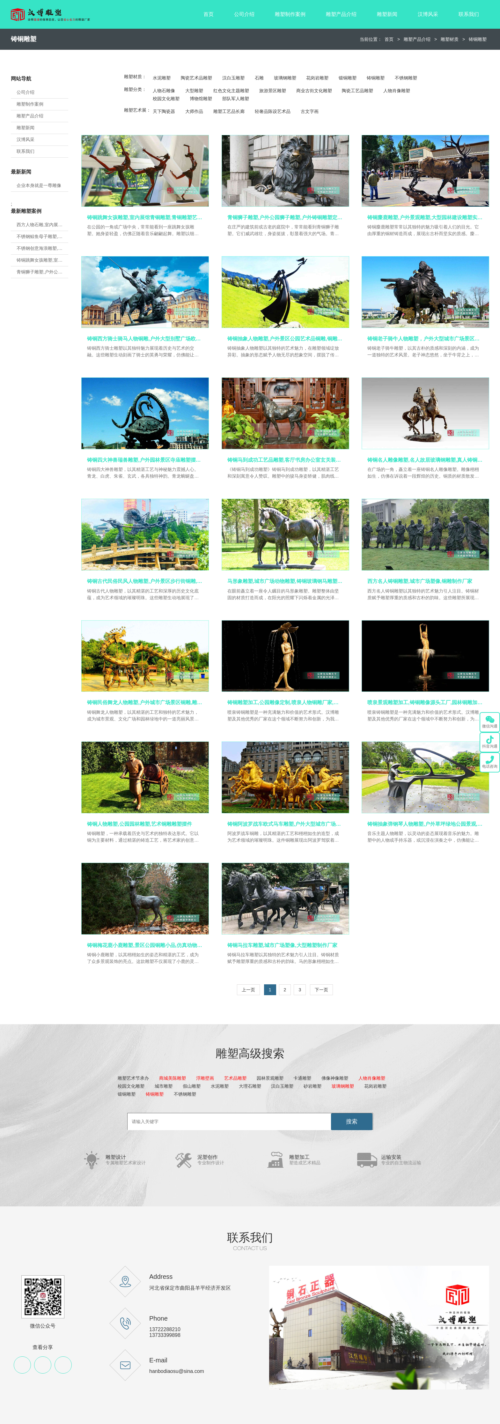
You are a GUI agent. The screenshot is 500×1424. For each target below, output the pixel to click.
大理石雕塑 (250, 1086)
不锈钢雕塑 (406, 77)
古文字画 (310, 111)
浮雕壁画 (205, 1078)
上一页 (248, 989)
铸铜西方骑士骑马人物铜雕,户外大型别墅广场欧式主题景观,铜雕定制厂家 (145, 338)
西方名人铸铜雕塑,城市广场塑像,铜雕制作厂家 (419, 581)
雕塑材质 (450, 39)
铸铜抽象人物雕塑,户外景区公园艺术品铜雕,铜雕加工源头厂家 (285, 338)
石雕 (259, 77)
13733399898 (164, 1335)
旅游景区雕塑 (272, 90)
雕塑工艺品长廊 (229, 111)
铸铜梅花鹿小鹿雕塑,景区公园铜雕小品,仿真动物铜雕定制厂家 (145, 945)
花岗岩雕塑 (317, 77)
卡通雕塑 (302, 1078)
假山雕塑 (192, 1086)
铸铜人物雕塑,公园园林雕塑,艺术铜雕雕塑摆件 (139, 824)
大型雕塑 (194, 90)
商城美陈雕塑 (172, 1078)
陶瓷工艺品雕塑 (357, 90)
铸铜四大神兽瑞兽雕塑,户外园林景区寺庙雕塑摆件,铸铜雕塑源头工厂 (145, 460)
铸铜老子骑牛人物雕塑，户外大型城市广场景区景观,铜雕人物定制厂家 (425, 338)
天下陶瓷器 (164, 111)
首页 (208, 14)
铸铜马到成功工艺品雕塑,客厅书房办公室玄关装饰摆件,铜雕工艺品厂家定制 (285, 460)
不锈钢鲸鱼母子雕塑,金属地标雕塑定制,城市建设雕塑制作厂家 (42, 236)
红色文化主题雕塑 (231, 90)
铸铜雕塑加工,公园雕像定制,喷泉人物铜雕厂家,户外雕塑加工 (285, 702)
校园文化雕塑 (166, 98)
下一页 (321, 989)
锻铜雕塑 (348, 77)
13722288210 (164, 1329)
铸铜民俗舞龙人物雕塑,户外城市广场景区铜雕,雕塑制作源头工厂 (145, 702)
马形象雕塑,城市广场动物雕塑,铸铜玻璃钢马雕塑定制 (285, 581)
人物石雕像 (164, 90)
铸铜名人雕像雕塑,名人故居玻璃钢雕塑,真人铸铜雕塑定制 (425, 460)
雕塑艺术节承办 (133, 1078)
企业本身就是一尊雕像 (39, 185)
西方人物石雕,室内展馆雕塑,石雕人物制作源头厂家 (42, 224)
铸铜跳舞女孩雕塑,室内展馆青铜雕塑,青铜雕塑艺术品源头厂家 (42, 260)
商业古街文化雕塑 (314, 90)
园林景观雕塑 (270, 1078)
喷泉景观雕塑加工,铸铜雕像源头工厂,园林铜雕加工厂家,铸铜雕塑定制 (425, 702)
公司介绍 (244, 14)
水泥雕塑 (162, 77)
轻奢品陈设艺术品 (272, 111)
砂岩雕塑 (312, 1086)
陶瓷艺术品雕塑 (196, 77)
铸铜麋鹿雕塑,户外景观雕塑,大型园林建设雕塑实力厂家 (425, 217)
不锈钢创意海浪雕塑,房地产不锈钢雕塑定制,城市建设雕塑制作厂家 (42, 248)
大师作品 (194, 111)
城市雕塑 (164, 1086)
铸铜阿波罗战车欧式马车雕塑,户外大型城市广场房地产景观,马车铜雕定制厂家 (285, 824)
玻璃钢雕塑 (285, 77)
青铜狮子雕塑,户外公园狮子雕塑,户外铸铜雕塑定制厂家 (42, 271)
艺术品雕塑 (235, 1078)
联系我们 (469, 14)
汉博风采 (428, 14)
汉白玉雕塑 (233, 77)
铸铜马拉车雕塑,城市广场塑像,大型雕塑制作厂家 (282, 945)
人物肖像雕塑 (396, 90)
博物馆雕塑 (201, 98)
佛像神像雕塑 (334, 1078)
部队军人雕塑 (235, 98)
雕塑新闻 (387, 14)
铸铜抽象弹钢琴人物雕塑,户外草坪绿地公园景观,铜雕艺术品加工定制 (425, 824)
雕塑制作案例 (290, 14)
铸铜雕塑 (478, 39)
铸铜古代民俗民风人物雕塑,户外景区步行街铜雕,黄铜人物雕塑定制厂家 (145, 581)
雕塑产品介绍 (341, 14)
